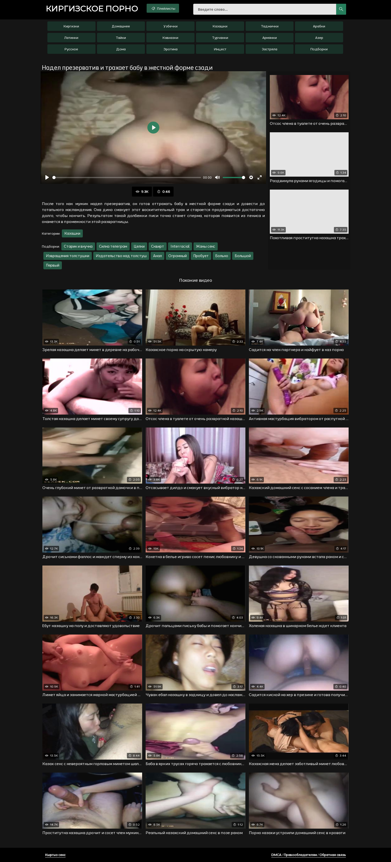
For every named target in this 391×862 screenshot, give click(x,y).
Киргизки (71, 26)
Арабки (319, 26)
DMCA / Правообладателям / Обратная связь (308, 855)
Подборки (319, 49)
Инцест (220, 49)
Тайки (121, 37)
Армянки (269, 37)
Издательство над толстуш (121, 255)
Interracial (180, 246)
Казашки (220, 26)
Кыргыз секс (55, 855)
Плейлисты (163, 8)
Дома (121, 49)
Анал (157, 255)
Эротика (170, 49)
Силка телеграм (113, 246)
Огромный (177, 255)
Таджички (270, 26)
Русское (71, 49)
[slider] (126, 177)
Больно (221, 255)
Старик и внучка (78, 246)
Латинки (71, 37)
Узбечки (171, 26)
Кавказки (170, 37)
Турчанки (220, 37)
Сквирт (157, 246)
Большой (243, 255)
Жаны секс (205, 246)
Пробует (201, 255)
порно (92, 8)
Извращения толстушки (67, 255)
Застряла (269, 49)
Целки (139, 246)
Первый (52, 265)
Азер (319, 37)
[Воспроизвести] (47, 177)
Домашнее (121, 26)
